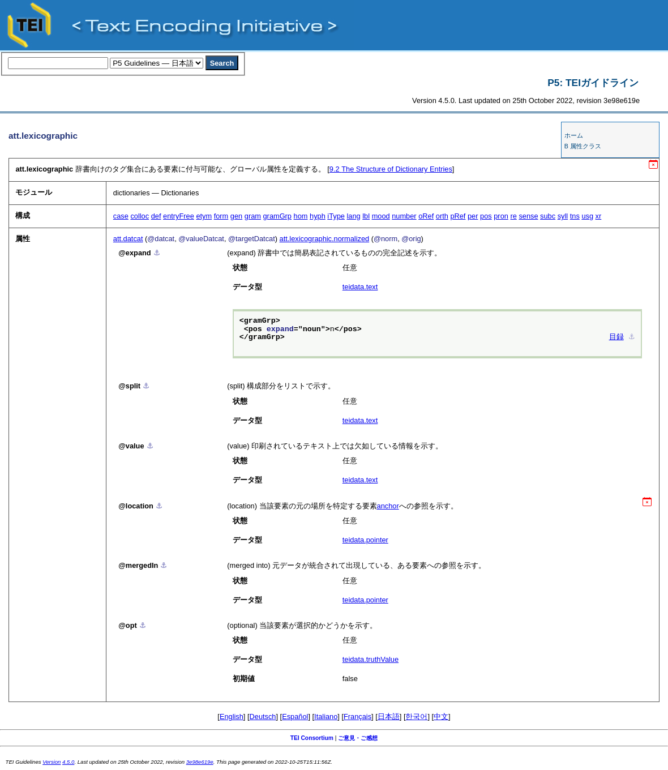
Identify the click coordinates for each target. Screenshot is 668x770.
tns (575, 216)
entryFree (178, 216)
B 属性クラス (582, 146)
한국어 (416, 716)
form (221, 216)
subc (547, 216)
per (473, 216)
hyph (318, 216)
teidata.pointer (365, 540)
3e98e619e (199, 762)
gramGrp (277, 216)
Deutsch (263, 716)
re (513, 216)
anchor (388, 506)
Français (357, 716)
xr (599, 216)
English (231, 716)
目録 (616, 337)
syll (563, 216)
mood (381, 216)
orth (442, 216)
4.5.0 (68, 762)
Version (51, 762)
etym (204, 216)
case (121, 216)
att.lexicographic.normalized (325, 238)
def (156, 216)
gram (253, 216)
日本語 (389, 716)
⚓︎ (156, 253)
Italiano (325, 716)
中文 (441, 716)
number (404, 216)
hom (301, 216)
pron (501, 216)
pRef (457, 216)
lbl (366, 216)
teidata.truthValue (370, 659)
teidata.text (360, 287)
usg (587, 216)
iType (336, 216)
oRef (426, 216)
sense (528, 216)
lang (354, 216)
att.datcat (128, 238)
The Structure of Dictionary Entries (390, 169)
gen (236, 216)
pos (486, 216)
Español (295, 716)
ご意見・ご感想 (358, 738)
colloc (139, 216)
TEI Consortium (311, 738)
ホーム (573, 135)
